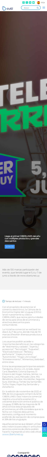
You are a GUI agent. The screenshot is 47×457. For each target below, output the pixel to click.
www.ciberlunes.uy (12, 434)
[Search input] (29, 8)
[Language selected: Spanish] (41, 2)
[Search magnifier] (37, 8)
